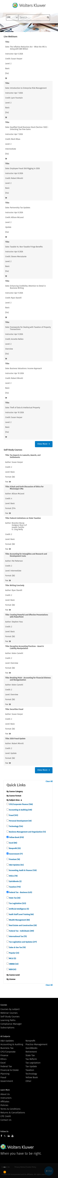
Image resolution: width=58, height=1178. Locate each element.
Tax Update (31, 1066)
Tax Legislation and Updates (23, 942)
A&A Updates (16, 865)
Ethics (13, 876)
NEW (12, 969)
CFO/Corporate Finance (21, 804)
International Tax (18, 936)
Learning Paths (7, 1020)
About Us (5, 1094)
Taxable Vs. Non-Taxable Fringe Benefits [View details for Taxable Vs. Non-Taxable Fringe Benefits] (26, 247)
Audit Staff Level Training (21, 914)
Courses (3, 1005)
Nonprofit (15, 848)
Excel (13, 843)
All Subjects (5, 1036)
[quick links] (8, 804)
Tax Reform (31, 1059)
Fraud (13, 815)
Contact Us (5, 1120)
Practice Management (36, 1044)
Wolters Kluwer (17, 1146)
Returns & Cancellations (12, 1112)
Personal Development (20, 821)
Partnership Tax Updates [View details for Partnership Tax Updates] (20, 208)
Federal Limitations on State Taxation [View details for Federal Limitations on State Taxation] (25, 518)
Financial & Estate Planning (9, 1072)
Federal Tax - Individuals (21, 931)
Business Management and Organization (27, 832)
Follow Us (4, 1131)
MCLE (12, 958)
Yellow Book (16, 837)
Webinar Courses (9, 1013)
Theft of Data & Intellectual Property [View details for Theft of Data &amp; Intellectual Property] (25, 408)
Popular (14, 953)
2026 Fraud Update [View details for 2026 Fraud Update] (17, 739)
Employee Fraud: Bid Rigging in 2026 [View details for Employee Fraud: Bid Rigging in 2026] (25, 168)
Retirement (31, 1051)
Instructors (5, 1098)
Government (16, 854)
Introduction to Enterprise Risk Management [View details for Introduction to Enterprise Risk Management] (28, 88)
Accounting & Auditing (20, 810)
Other (28, 1081)
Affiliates (4, 1101)
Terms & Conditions (10, 1109)
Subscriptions (7, 1027)
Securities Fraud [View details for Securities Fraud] (16, 709)
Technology (16, 826)
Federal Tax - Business (20, 892)
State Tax (14, 898)
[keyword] (34, 17)
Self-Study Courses (10, 1016)
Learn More (5, 1090)
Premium (14, 859)
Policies (4, 1105)
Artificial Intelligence (19, 909)
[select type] (12, 17)
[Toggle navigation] (8, 28)
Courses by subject (10, 1009)
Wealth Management (19, 920)
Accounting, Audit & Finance (22, 870)
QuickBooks (15, 881)
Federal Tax (6, 1066)
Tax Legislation (17, 903)
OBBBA (13, 964)
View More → (43, 444)
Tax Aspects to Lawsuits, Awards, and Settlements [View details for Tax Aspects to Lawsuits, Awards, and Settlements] (25, 456)
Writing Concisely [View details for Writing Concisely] (17, 585)
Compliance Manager (11, 1024)
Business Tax (6, 1048)
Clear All (49, 781)
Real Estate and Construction (23, 925)
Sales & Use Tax (17, 947)
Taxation (15, 887)
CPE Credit (5, 1116)
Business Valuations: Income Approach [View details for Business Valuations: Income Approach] (26, 368)
